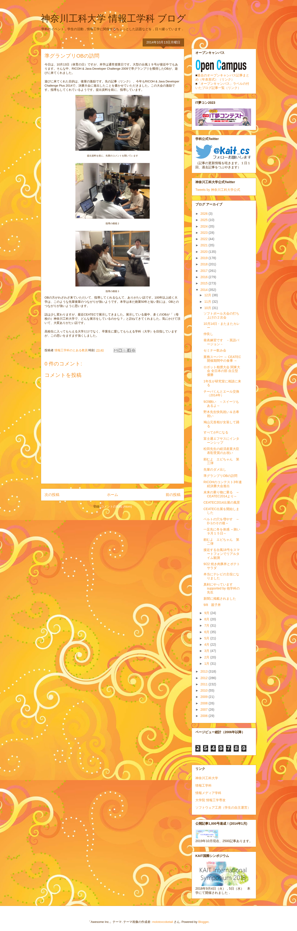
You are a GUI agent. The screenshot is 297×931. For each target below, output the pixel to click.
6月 (207, 632)
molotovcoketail (162, 922)
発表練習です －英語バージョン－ (221, 342)
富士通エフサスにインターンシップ (221, 440)
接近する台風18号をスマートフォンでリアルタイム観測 (221, 554)
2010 (204, 690)
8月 (207, 619)
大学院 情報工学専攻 (210, 800)
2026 (204, 213)
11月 (208, 301)
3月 (207, 651)
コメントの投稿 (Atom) (116, 506)
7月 (207, 625)
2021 (204, 245)
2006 (204, 716)
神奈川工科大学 (206, 778)
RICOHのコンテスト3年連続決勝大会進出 (222, 484)
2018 (204, 264)
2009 (204, 697)
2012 (204, 678)
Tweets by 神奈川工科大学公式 (217, 190)
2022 (204, 239)
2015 (204, 283)
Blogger (203, 922)
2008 (204, 703)
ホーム (112, 495)
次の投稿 (52, 495)
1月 (207, 663)
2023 (204, 232)
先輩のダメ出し (214, 469)
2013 (204, 671)
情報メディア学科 (208, 793)
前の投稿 (173, 495)
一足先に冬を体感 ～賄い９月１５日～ (221, 531)
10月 (208, 308)
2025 (204, 220)
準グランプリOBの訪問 (220, 476)
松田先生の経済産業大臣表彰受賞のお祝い (221, 451)
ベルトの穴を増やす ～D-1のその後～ (221, 521)
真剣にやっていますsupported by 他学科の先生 (221, 588)
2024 (204, 226)
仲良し (208, 334)
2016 (204, 277)
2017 (204, 271)
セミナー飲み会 (214, 350)
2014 (204, 290)
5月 (207, 638)
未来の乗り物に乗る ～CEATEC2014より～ (221, 494)
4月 (207, 644)
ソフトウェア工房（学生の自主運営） (223, 807)
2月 (207, 657)
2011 (204, 684)
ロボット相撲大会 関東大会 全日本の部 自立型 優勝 (221, 371)
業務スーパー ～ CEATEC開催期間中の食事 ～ (222, 359)
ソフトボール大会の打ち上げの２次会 (221, 315)
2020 (204, 252)
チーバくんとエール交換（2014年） (221, 393)
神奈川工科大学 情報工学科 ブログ (113, 18)
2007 (204, 709)
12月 (208, 295)
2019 (204, 258)
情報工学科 (203, 785)
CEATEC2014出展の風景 (221, 502)
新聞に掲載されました (219, 598)
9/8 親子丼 (212, 605)
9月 (207, 613)
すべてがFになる (215, 432)
